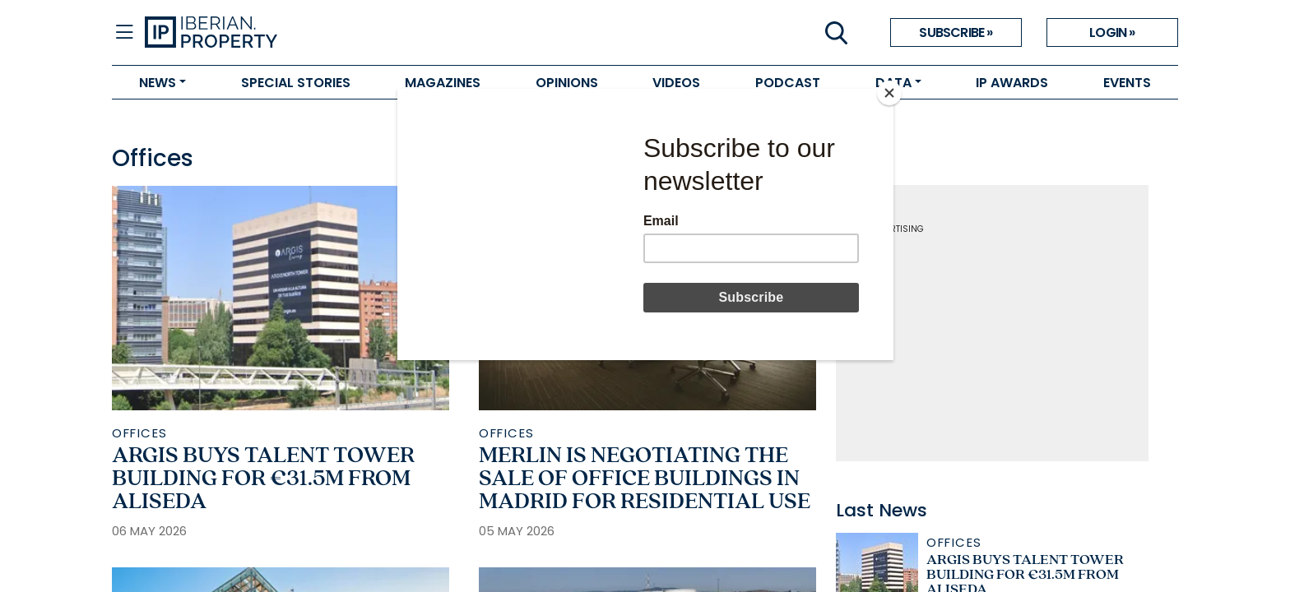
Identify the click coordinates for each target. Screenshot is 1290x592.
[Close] (889, 93)
